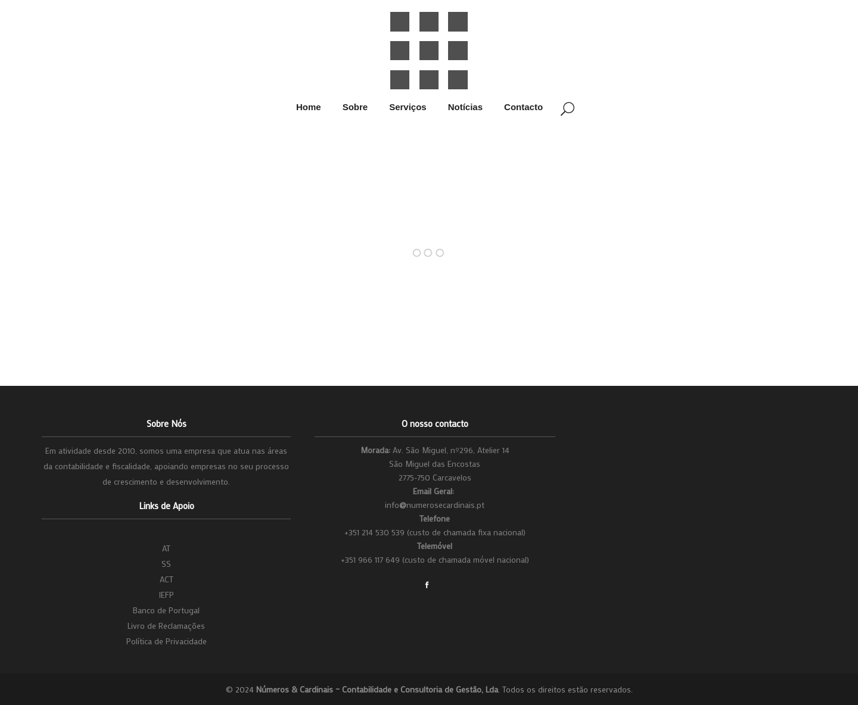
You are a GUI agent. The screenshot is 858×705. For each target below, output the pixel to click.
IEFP (166, 594)
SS (166, 563)
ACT (166, 579)
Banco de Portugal (166, 610)
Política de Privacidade (166, 641)
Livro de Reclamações (166, 625)
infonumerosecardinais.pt (434, 504)
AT (166, 548)
